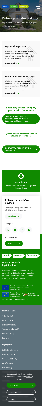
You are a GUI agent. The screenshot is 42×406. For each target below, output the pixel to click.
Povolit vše (14, 385)
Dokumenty (7, 367)
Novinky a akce (8, 354)
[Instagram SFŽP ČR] (29, 230)
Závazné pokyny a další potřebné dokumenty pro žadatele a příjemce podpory (18, 118)
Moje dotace (7, 320)
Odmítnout (14, 392)
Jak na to (5, 338)
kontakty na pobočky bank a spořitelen (18, 149)
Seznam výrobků (9, 325)
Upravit (12, 399)
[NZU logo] (15, 6)
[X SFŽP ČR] (8, 230)
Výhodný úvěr (8, 316)
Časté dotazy (7, 363)
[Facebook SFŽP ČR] (22, 230)
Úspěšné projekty (9, 359)
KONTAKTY (12, 243)
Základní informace (10, 350)
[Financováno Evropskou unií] (21, 291)
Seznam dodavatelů (10, 329)
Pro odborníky (8, 333)
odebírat (12, 216)
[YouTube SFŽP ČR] (15, 230)
